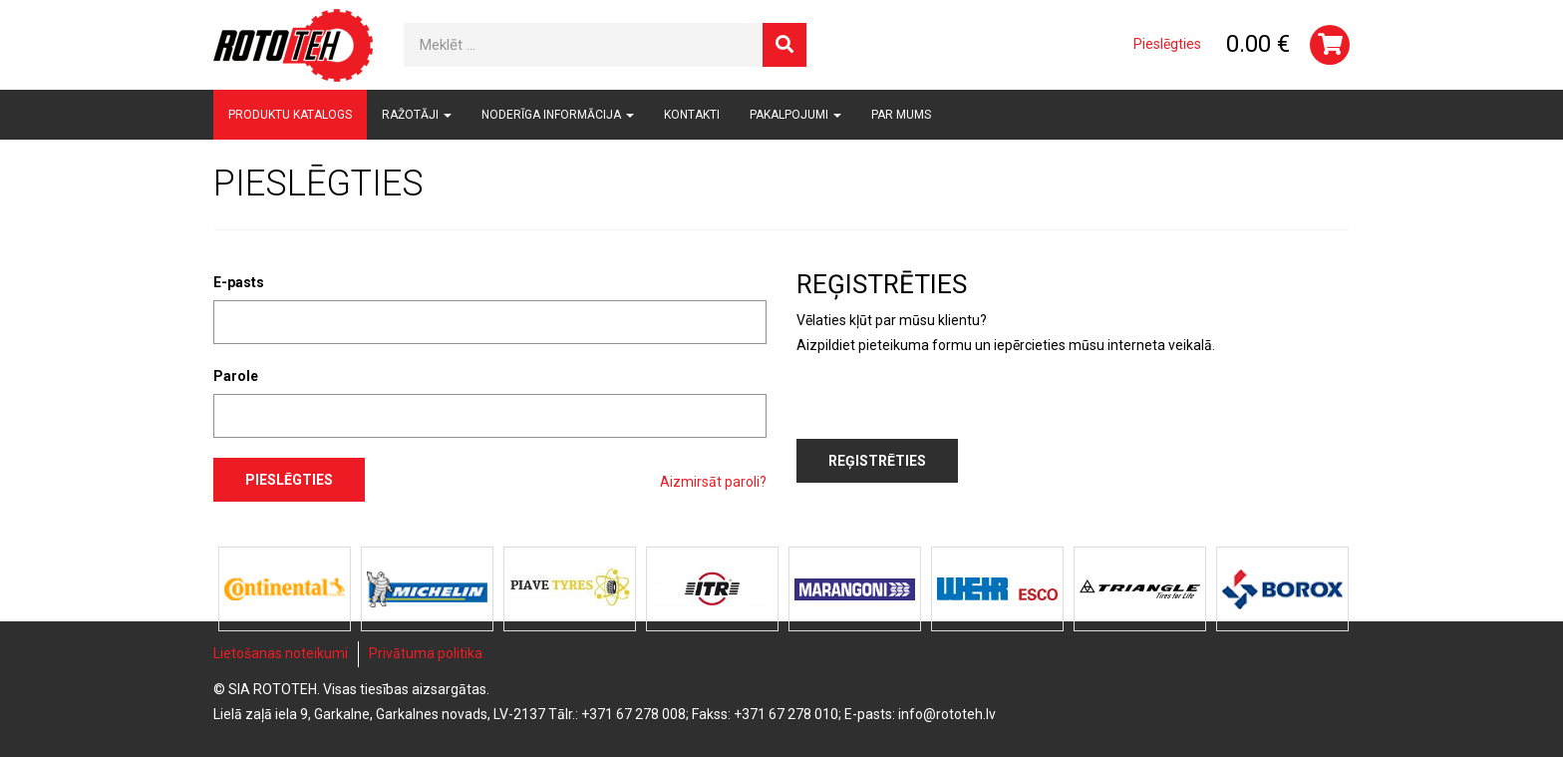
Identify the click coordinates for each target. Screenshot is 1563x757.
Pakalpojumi (795, 115)
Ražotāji (417, 115)
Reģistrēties (877, 461)
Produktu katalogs (290, 115)
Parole (235, 376)
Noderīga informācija (557, 115)
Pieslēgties (1167, 44)
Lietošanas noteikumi (280, 653)
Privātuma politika (425, 653)
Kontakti (692, 115)
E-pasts (238, 282)
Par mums (901, 115)
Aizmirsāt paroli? (713, 482)
